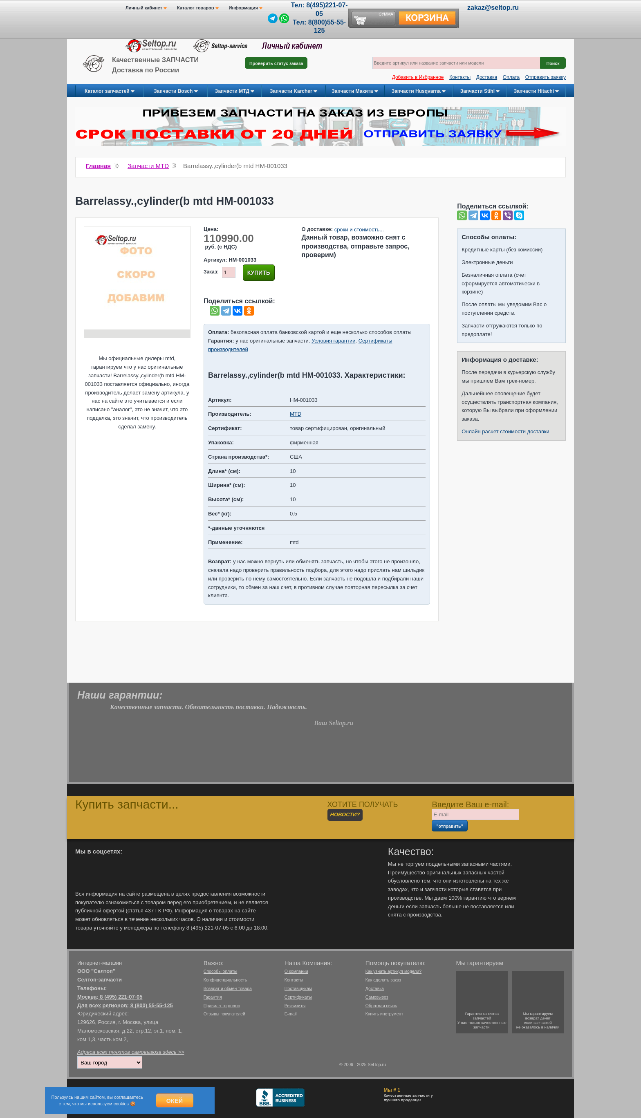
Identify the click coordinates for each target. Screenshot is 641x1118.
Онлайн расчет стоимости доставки (505, 431)
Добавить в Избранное (418, 77)
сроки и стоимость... (359, 229)
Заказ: (211, 272)
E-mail (291, 1013)
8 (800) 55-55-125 (151, 1005)
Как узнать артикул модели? (393, 971)
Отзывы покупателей (224, 1013)
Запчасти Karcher (293, 91)
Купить (258, 272)
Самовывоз (376, 997)
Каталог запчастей (109, 91)
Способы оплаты (220, 971)
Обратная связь (381, 1005)
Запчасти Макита (355, 91)
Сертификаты (298, 997)
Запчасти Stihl (480, 91)
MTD (295, 414)
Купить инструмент (384, 1013)
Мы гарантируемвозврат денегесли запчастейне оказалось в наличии (538, 1020)
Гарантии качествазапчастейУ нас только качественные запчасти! (482, 1020)
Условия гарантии (333, 341)
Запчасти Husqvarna (419, 91)
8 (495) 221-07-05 (121, 997)
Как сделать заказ (383, 979)
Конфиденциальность (225, 979)
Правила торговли (222, 1005)
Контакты (460, 77)
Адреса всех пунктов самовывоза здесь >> (130, 1052)
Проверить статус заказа (276, 63)
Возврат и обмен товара (228, 988)
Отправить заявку (545, 77)
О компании (296, 971)
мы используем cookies (105, 1103)
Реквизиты (295, 1005)
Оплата (511, 77)
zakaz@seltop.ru (493, 7)
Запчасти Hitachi (536, 91)
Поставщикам (298, 988)
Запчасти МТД (234, 91)
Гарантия (213, 997)
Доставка (487, 77)
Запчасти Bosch (175, 91)
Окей (174, 1101)
